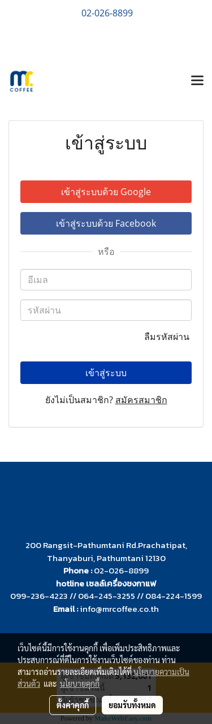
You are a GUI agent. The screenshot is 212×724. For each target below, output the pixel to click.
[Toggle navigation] (197, 81)
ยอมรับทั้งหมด (132, 705)
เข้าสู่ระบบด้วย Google (106, 192)
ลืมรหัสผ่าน (168, 336)
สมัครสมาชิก (141, 400)
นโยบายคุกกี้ (79, 683)
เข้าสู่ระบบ (106, 373)
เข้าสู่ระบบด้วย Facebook (106, 223)
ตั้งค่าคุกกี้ (73, 705)
